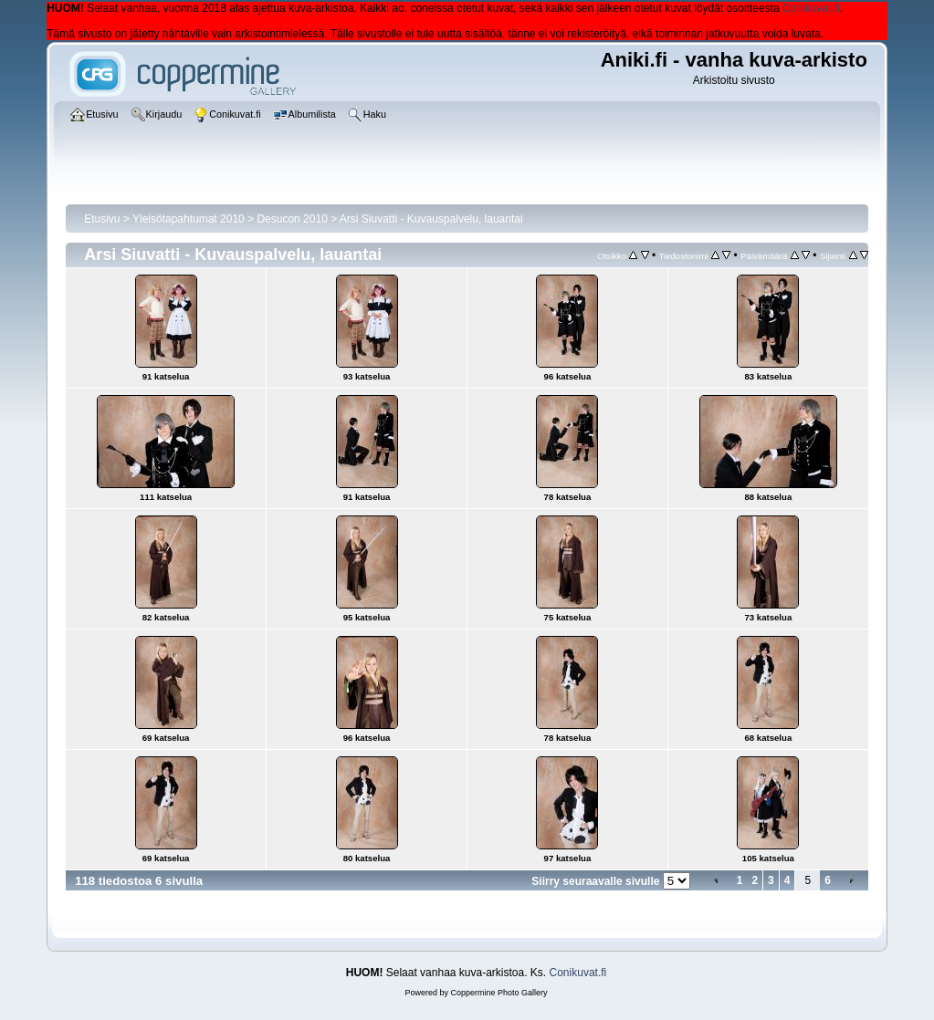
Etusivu (102, 219)
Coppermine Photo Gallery (498, 992)
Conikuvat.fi (811, 8)
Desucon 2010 (292, 219)
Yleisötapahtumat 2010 (188, 219)
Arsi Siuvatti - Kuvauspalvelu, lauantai (431, 219)
